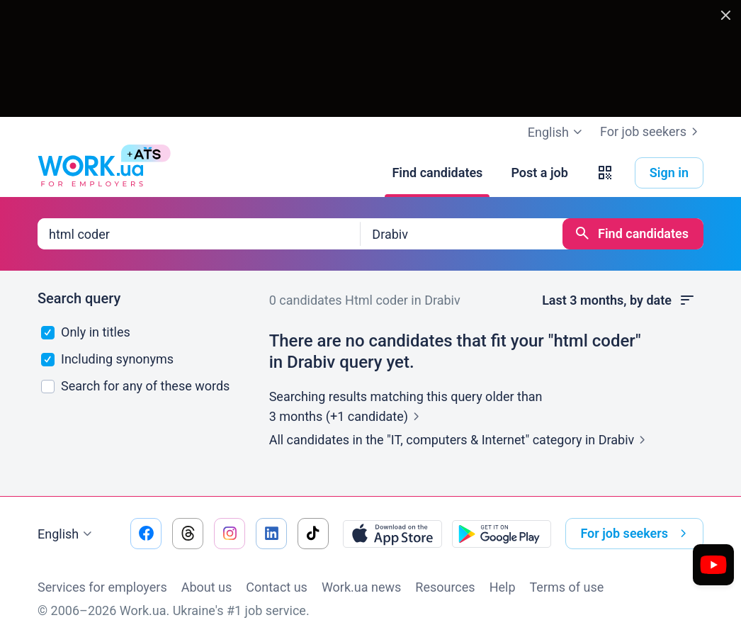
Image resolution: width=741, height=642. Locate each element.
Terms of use (567, 587)
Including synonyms (107, 358)
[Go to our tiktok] (313, 533)
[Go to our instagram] (229, 533)
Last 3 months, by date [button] (619, 300)
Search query (79, 298)
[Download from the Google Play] (501, 533)
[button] (605, 173)
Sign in (669, 172)
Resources (445, 587)
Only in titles (85, 332)
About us (206, 587)
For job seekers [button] (636, 534)
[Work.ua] (91, 173)
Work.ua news (361, 587)
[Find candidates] (437, 173)
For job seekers (651, 132)
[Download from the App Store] (392, 533)
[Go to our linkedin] (271, 533)
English (67, 534)
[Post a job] (539, 173)
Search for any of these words (135, 385)
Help (503, 587)
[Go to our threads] (187, 533)
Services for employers (102, 587)
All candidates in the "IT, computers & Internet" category (460, 439)
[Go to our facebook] (146, 533)
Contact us (276, 587)
